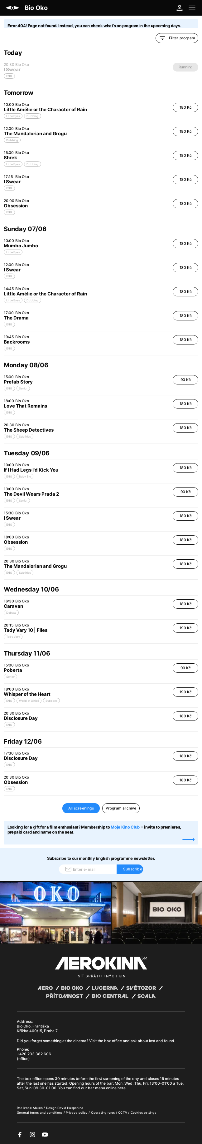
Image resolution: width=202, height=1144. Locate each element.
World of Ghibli (29, 700)
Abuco (38, 1108)
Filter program (177, 38)
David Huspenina (70, 1108)
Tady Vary (13, 636)
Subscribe (132, 869)
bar (110, 1083)
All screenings (81, 808)
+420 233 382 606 (34, 1054)
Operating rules (103, 1112)
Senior (23, 388)
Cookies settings (143, 1112)
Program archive (121, 808)
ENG (9, 188)
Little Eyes (13, 116)
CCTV (123, 1112)
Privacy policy (77, 1112)
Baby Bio (25, 476)
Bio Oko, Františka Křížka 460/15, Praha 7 (37, 1028)
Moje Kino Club (125, 827)
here (122, 1088)
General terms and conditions (40, 1112)
